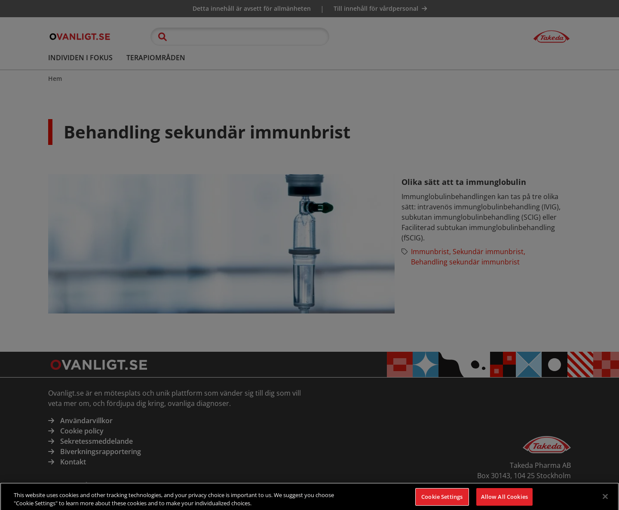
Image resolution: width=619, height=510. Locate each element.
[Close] (605, 500)
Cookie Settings (442, 500)
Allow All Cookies (504, 500)
